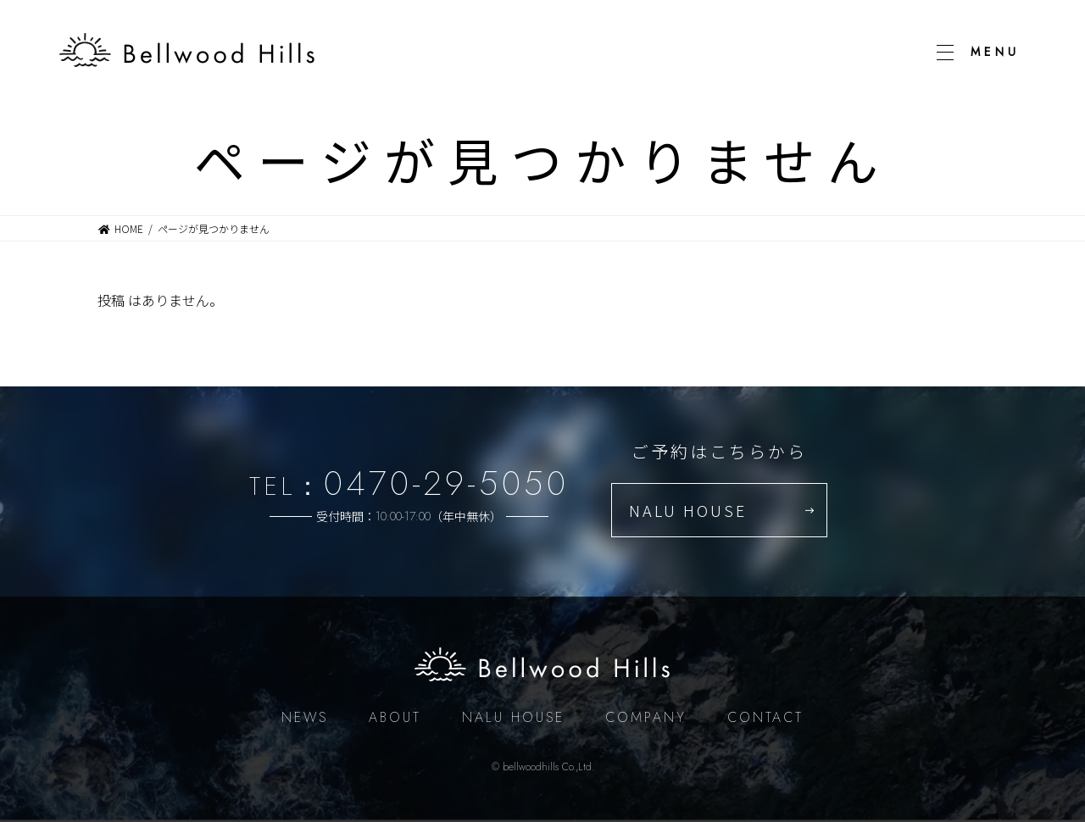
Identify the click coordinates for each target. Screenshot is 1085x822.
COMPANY (646, 717)
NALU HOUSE (688, 510)
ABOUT (395, 717)
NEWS (304, 717)
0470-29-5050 (446, 483)
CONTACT (765, 717)
